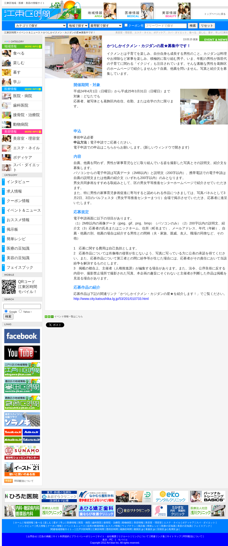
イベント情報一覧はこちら (68, 316)
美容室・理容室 (26, 138)
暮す (17, 72)
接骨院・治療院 (26, 115)
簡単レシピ (16, 239)
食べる (19, 53)
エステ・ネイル (26, 148)
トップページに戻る (215, 14)
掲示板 (12, 229)
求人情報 (14, 191)
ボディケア (22, 157)
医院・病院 (22, 96)
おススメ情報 (18, 220)
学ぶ (17, 82)
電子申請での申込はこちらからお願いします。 (109, 147)
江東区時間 (10, 32)
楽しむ (19, 63)
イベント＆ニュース (29, 32)
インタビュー (18, 182)
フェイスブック (20, 267)
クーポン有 (134, 25)
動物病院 (20, 124)
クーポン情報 (18, 201)
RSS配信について (24, 481)
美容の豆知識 (18, 258)
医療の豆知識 (18, 248)
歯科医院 (20, 105)
